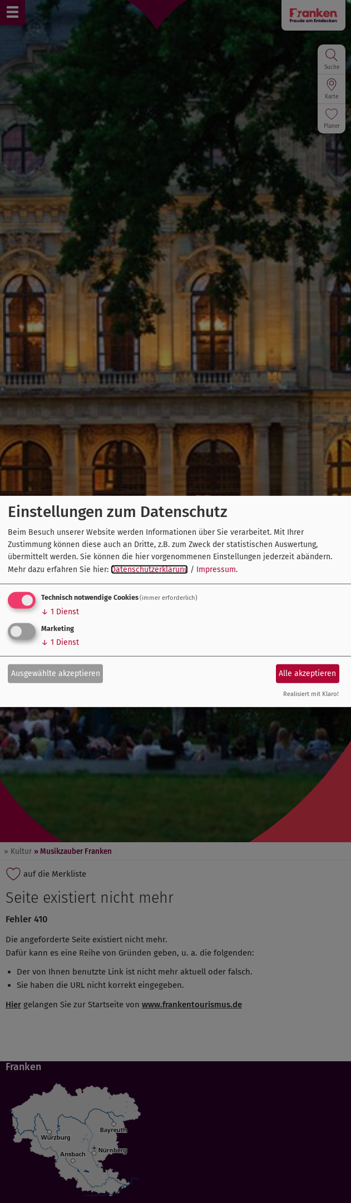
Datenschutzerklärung (149, 569)
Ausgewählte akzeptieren (55, 673)
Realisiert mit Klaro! (311, 694)
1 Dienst (60, 612)
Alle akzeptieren (307, 673)
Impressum (216, 569)
